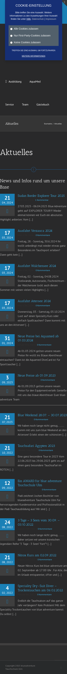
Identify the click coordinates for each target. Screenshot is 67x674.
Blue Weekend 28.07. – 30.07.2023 (42, 415)
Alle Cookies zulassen (24, 28)
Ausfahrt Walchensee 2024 (37, 266)
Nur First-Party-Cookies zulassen (30, 35)
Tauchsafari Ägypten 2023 (36, 446)
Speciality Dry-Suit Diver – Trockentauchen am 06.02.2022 (40, 588)
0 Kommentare (43, 235)
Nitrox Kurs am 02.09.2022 (37, 555)
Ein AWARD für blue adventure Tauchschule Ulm (40, 483)
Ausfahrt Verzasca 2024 (35, 231)
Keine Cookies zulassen (25, 42)
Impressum (51, 19)
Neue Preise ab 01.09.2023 (37, 375)
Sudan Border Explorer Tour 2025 (41, 196)
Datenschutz (38, 19)
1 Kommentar (41, 200)
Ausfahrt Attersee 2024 (34, 301)
